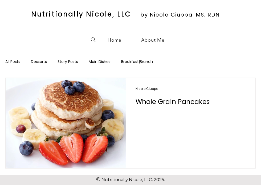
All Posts (12, 61)
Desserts (39, 61)
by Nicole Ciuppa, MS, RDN (180, 14)
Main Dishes (100, 61)
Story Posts (68, 61)
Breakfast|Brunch (137, 61)
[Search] (93, 39)
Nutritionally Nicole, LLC (81, 14)
